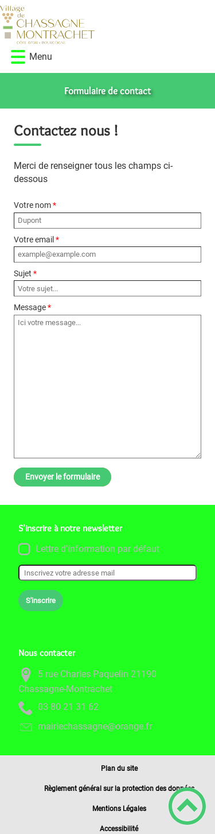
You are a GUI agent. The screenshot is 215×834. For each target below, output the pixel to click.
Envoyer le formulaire (62, 477)
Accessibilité (119, 829)
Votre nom (32, 205)
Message (30, 307)
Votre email (34, 239)
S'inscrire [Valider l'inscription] (41, 600)
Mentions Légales (119, 809)
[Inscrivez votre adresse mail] (107, 573)
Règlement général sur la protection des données (119, 789)
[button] (18, 57)
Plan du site (119, 768)
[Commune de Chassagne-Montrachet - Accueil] (82, 25)
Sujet (23, 273)
